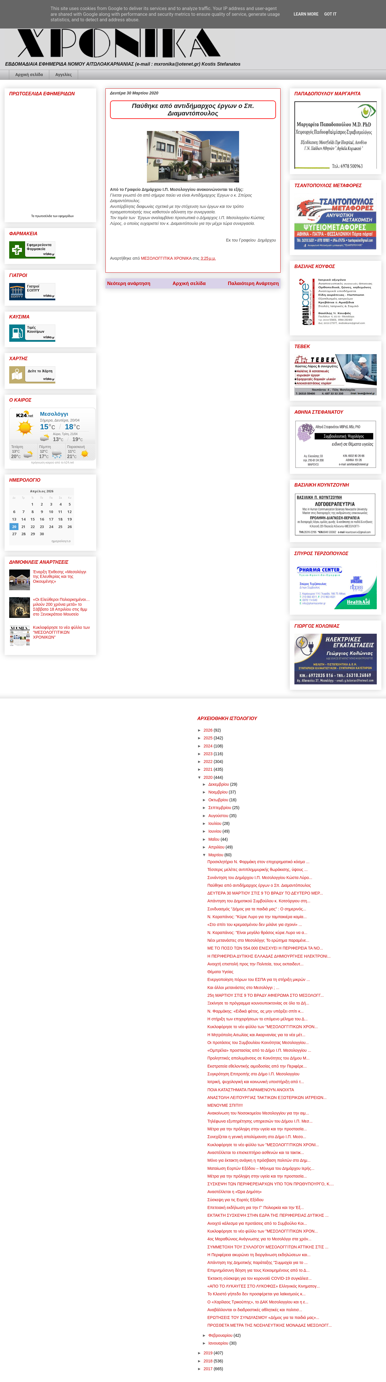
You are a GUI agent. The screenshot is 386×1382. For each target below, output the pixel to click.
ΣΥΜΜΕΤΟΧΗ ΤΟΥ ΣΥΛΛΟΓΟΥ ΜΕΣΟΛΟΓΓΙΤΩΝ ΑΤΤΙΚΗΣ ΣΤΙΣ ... (267, 1247)
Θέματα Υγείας (220, 971)
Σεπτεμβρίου (220, 807)
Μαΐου (214, 839)
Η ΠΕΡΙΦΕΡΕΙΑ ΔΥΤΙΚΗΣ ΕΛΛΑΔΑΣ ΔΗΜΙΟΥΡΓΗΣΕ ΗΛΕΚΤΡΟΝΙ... (269, 956)
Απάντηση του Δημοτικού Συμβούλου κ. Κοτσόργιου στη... (258, 901)
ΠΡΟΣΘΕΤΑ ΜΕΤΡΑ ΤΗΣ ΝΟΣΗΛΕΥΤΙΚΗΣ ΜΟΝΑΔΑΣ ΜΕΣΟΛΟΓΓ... (269, 1325)
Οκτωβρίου (218, 800)
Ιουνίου (215, 831)
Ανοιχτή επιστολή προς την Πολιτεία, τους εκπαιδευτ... (255, 964)
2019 (209, 1353)
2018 (209, 1361)
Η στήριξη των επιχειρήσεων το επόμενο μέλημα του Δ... (257, 1019)
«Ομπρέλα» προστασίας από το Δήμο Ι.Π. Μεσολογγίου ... (259, 1050)
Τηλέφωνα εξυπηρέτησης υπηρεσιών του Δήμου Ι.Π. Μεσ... (260, 1121)
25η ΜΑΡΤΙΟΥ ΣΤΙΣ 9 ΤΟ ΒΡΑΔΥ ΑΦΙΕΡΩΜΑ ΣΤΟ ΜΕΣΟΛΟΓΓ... (265, 995)
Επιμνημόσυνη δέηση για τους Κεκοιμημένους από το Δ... (258, 1270)
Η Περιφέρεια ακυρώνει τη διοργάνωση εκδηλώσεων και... (259, 1254)
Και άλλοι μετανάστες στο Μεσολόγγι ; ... (243, 987)
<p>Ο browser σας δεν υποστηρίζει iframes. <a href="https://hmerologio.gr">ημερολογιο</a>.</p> (41, 516)
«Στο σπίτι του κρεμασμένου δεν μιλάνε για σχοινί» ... (254, 924)
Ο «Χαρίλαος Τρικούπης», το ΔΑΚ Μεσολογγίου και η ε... (258, 1302)
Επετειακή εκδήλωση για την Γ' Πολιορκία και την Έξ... (255, 1207)
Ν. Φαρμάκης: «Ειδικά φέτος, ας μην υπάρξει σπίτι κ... (255, 1011)
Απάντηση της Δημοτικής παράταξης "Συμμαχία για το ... (257, 1262)
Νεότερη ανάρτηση (128, 283)
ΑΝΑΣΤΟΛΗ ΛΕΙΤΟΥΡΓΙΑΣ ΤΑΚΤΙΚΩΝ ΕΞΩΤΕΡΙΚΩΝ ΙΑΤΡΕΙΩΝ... (267, 1097)
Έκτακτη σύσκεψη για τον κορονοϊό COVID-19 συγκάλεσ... (259, 1278)
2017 (209, 1368)
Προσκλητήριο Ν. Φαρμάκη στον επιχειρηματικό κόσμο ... (258, 861)
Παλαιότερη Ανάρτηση (253, 283)
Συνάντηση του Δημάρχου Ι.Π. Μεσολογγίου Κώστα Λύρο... (259, 877)
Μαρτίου (216, 855)
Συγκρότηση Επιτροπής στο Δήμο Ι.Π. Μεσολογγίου (253, 1074)
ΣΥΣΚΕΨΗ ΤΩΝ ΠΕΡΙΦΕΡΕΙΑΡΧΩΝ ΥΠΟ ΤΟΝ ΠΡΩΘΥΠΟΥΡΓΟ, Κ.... (270, 1184)
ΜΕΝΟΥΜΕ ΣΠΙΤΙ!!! (225, 1105)
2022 (209, 761)
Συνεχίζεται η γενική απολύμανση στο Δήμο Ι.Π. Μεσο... (256, 1136)
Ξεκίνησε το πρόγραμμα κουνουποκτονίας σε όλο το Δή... (258, 1003)
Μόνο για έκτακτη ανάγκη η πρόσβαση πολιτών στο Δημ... (259, 1160)
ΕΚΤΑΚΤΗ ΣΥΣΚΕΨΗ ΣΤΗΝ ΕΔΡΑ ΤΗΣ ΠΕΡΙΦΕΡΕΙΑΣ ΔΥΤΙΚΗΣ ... (268, 1215)
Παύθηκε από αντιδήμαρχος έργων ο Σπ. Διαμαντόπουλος (259, 885)
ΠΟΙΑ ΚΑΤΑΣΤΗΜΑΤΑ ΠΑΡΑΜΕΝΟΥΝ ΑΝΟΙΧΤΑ (250, 1089)
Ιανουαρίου (218, 1343)
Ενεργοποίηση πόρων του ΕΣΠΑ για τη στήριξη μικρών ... (258, 979)
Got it (330, 14)
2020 (209, 777)
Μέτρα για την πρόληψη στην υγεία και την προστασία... (257, 1129)
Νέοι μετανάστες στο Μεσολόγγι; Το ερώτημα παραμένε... (258, 940)
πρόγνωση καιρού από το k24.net (52, 462)
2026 (209, 730)
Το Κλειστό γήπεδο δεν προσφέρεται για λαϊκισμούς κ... (256, 1294)
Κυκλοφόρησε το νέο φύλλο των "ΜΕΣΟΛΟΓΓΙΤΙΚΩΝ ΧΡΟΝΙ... (263, 1144)
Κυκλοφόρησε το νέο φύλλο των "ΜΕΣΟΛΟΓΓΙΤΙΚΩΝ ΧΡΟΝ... (262, 1026)
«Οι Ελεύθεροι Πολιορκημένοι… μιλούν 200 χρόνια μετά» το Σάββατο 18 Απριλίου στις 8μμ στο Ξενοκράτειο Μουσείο (61, 606)
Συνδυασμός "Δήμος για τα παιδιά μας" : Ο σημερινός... (256, 909)
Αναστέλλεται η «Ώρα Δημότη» (234, 1191)
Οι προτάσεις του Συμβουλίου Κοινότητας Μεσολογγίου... (258, 1042)
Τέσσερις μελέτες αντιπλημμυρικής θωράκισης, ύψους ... (257, 869)
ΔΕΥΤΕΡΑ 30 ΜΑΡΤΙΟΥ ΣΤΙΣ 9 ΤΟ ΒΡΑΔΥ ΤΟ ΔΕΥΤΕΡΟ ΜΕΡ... (265, 893)
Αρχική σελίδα (29, 74)
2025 (209, 738)
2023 (209, 753)
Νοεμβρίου (218, 792)
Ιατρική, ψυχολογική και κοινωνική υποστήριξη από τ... (255, 1081)
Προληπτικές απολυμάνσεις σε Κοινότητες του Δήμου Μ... (258, 1058)
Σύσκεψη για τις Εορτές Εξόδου (235, 1199)
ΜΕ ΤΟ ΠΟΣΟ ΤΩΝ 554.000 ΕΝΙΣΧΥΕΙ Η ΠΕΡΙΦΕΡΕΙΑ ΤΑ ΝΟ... (265, 948)
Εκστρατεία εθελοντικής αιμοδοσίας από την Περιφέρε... (257, 1066)
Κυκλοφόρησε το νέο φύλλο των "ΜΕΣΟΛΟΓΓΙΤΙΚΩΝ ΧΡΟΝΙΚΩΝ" (61, 632)
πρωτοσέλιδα (44, 216)
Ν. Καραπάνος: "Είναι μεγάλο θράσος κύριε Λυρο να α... (257, 932)
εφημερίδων (66, 216)
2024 (209, 746)
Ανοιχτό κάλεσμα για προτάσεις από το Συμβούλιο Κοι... (257, 1223)
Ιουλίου (215, 823)
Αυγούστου (218, 815)
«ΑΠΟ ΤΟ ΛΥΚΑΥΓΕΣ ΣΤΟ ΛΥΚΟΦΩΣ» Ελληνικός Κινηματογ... (263, 1286)
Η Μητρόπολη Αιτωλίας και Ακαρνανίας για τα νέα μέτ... (256, 1034)
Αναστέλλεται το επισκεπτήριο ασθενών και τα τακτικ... (255, 1152)
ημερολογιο (61, 541)
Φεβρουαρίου (220, 1335)
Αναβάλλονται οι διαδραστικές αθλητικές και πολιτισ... (254, 1309)
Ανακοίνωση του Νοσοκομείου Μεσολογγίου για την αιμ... (258, 1113)
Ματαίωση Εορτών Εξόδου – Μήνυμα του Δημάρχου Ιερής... (260, 1168)
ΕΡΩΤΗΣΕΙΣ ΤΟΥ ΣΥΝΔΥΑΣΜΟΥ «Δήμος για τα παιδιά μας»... (263, 1317)
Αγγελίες (63, 74)
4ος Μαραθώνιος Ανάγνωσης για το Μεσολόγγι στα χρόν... (259, 1239)
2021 (209, 769)
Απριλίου (217, 847)
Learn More (306, 14)
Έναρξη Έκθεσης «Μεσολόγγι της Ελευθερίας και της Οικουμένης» (59, 576)
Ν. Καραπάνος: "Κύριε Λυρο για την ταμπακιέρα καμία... (257, 916)
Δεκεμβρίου (219, 784)
